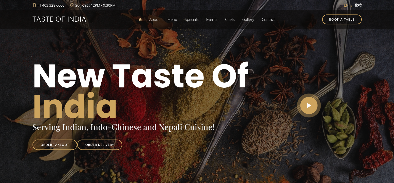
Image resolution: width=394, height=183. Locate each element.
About (154, 19)
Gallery (248, 19)
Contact (268, 19)
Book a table (342, 19)
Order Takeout (55, 144)
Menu (172, 19)
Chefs (230, 19)
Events (211, 19)
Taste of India (60, 19)
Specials (191, 19)
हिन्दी (358, 5)
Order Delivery (99, 144)
